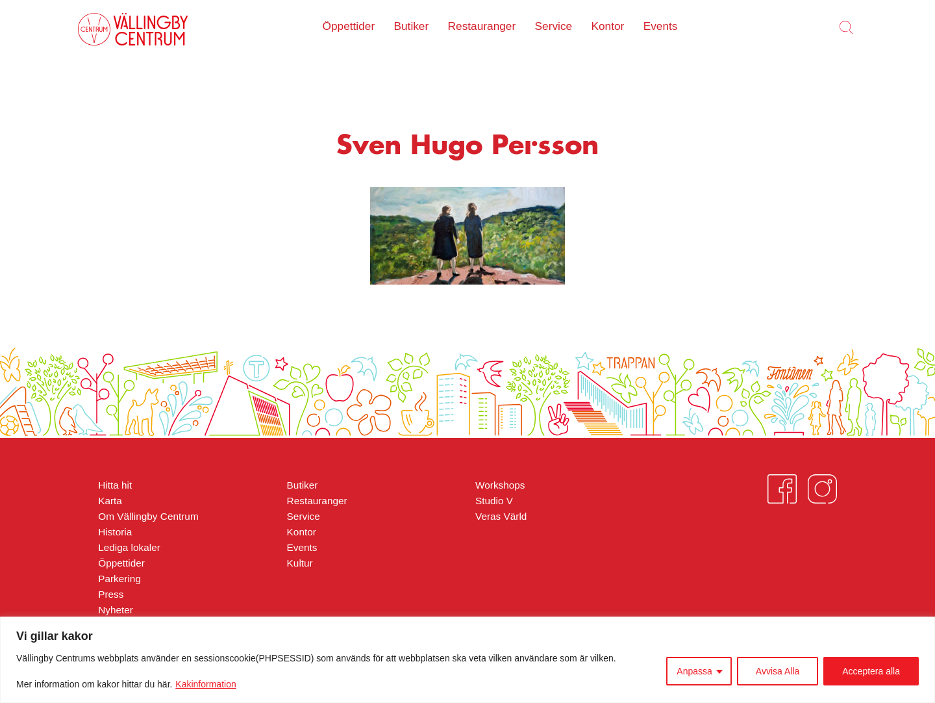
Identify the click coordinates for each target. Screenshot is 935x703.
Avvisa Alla (777, 671)
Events (660, 25)
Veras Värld (501, 516)
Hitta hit (115, 485)
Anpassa (694, 671)
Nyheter (115, 609)
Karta (110, 500)
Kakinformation (205, 684)
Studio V (494, 500)
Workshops (500, 485)
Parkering (119, 578)
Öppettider (349, 25)
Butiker (411, 25)
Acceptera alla (871, 671)
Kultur (300, 563)
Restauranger (482, 25)
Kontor (607, 25)
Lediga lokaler (129, 547)
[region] (467, 660)
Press (110, 594)
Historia (115, 531)
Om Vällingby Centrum (148, 516)
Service (554, 25)
